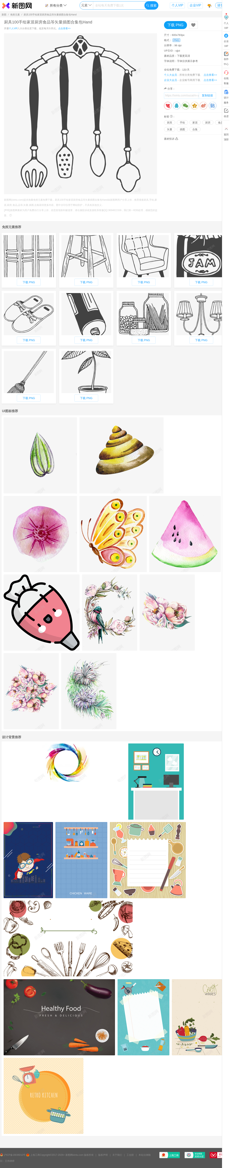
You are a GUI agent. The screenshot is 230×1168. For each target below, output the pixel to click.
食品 (220, 122)
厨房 (207, 122)
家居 (195, 122)
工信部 (130, 1155)
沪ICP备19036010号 (15, 1155)
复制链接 (207, 95)
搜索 (151, 5)
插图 (182, 129)
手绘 (182, 122)
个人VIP (177, 5)
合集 (195, 129)
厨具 (169, 122)
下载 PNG (175, 25)
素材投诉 (171, 138)
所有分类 (56, 5)
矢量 (169, 129)
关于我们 (117, 1155)
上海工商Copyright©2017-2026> (47, 1155)
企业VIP (195, 5)
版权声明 (103, 1155)
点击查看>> (64, 28)
